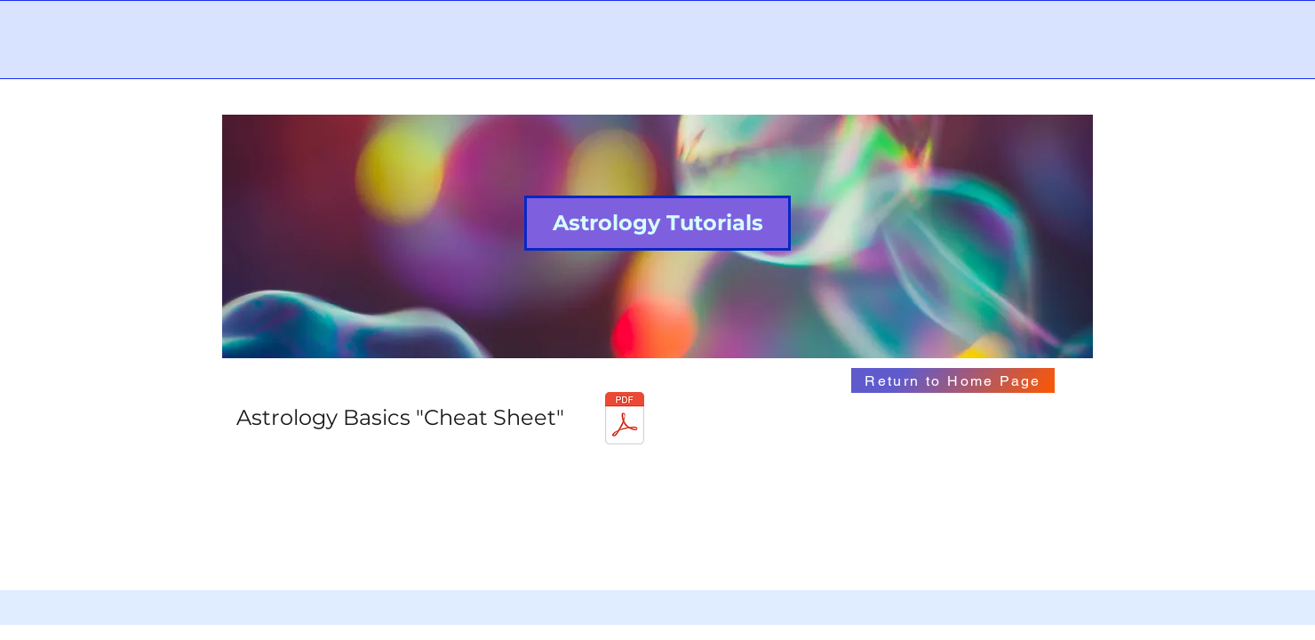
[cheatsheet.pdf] (625, 420)
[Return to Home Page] (953, 380)
